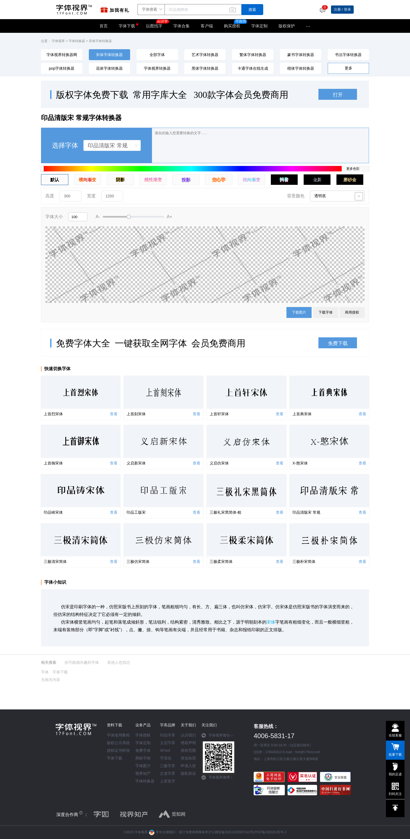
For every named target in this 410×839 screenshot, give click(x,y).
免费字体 (143, 750)
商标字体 (143, 758)
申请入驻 (188, 766)
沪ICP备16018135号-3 (269, 832)
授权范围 (188, 750)
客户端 (207, 26)
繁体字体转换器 (252, 54)
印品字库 (167, 735)
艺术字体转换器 (205, 54)
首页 (103, 26)
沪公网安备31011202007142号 (230, 832)
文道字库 (167, 773)
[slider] (133, 217)
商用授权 (352, 312)
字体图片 (143, 766)
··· (308, 26)
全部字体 (157, 54)
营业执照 (188, 758)
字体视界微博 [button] (217, 777)
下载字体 (325, 312)
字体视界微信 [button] (217, 735)
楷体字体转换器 (300, 68)
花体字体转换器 (109, 68)
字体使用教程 (118, 735)
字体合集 (181, 26)
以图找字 (157, 24)
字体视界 (58, 41)
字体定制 (259, 26)
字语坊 (165, 758)
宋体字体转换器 (100, 41)
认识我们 (188, 735)
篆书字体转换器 (300, 54)
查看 (114, 414)
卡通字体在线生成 (253, 68)
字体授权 (143, 735)
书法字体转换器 (348, 54)
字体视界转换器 (157, 68)
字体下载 (127, 26)
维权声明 (188, 743)
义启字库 (167, 743)
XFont (165, 750)
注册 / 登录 (342, 9)
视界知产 (143, 773)
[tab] (218, 737)
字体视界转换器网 (61, 54)
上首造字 (167, 781)
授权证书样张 (118, 750)
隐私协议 (188, 773)
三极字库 (167, 766)
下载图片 (299, 312)
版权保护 (287, 26)
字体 (45, 672)
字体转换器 (77, 41)
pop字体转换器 (61, 68)
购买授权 (232, 26)
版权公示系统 (118, 743)
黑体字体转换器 (205, 68)
